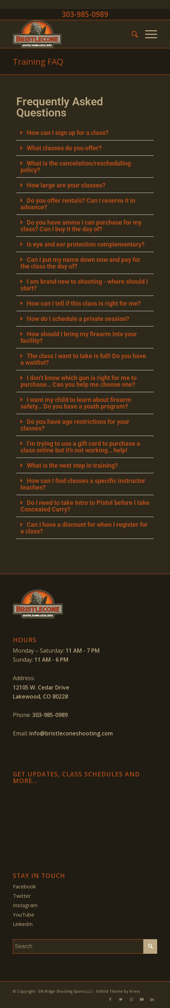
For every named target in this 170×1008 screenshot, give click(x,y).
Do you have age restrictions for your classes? (74, 425)
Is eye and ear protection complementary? (86, 244)
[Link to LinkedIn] (152, 999)
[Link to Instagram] (131, 999)
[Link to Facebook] (110, 999)
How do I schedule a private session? (78, 318)
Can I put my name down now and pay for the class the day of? (80, 263)
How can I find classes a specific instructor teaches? (82, 484)
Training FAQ (38, 61)
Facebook (24, 886)
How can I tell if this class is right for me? (84, 303)
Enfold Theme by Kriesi (118, 991)
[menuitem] (131, 34)
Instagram (25, 905)
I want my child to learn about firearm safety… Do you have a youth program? (75, 403)
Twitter (22, 895)
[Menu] (147, 34)
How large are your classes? (66, 185)
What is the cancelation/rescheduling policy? (75, 167)
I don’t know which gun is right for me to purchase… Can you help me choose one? (78, 381)
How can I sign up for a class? (68, 132)
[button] (85, 132)
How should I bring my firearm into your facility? (78, 337)
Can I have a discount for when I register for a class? (84, 528)
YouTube (23, 914)
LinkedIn (23, 923)
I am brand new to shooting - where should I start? (84, 285)
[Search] (131, 34)
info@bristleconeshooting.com (71, 733)
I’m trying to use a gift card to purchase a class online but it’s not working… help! (80, 447)
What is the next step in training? (72, 465)
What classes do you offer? (64, 148)
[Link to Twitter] (121, 999)
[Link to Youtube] (141, 999)
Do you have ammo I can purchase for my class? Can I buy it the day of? (81, 226)
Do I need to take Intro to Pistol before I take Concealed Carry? (85, 506)
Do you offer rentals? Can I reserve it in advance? (77, 204)
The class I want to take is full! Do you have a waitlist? (83, 359)
